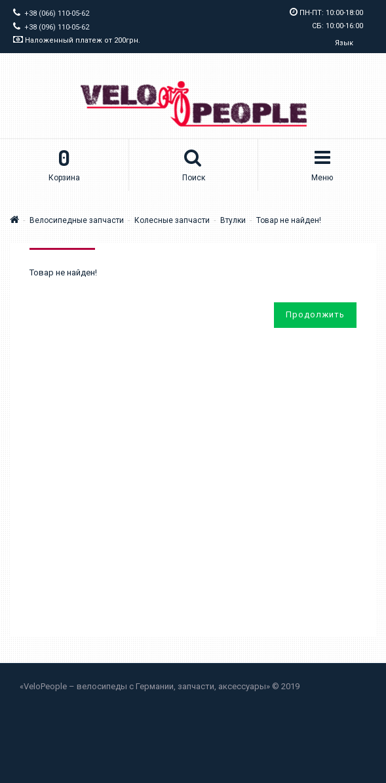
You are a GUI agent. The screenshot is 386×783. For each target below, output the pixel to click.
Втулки (233, 220)
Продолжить (315, 314)
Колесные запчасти (172, 220)
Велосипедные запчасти (76, 220)
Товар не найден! (288, 220)
